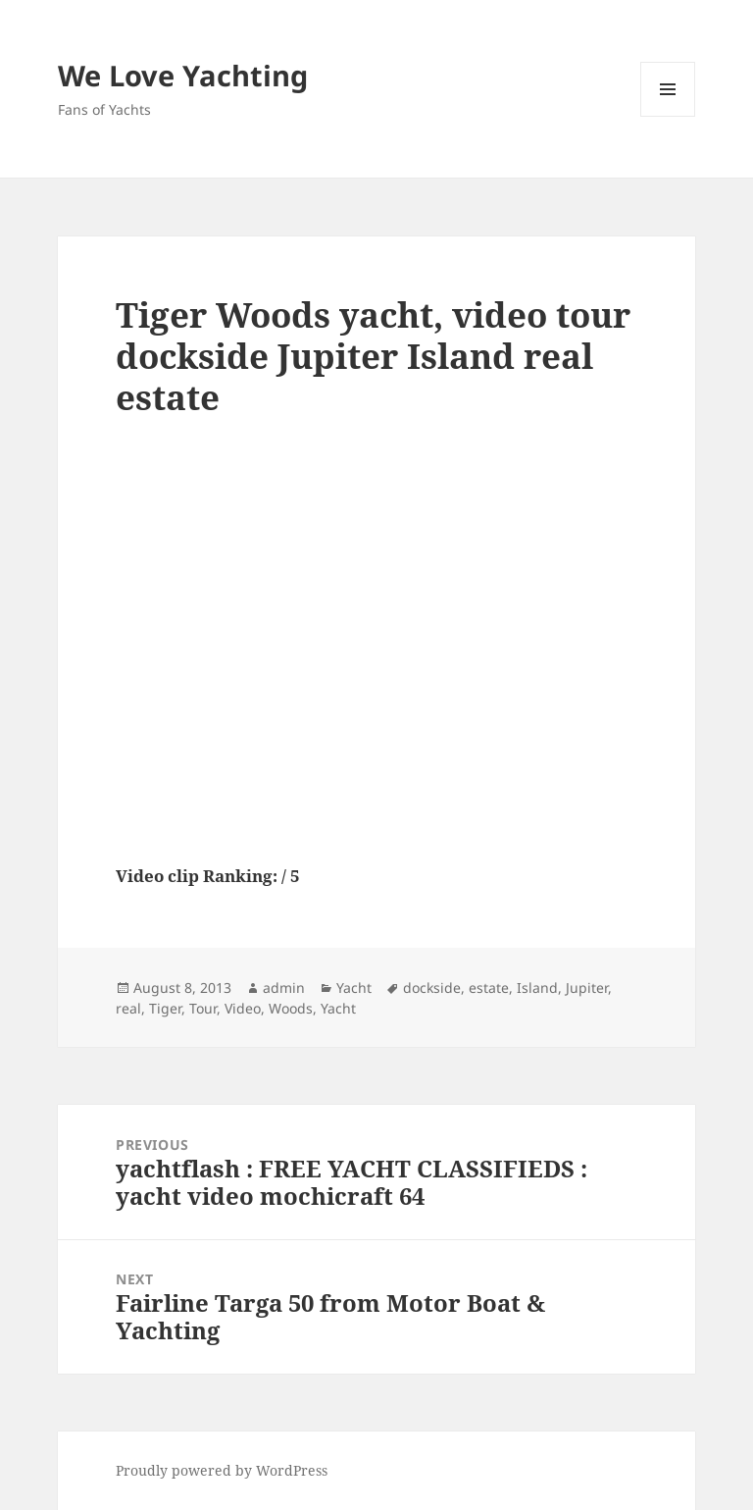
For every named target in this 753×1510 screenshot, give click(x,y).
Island (537, 987)
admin (284, 987)
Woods (291, 1008)
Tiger (165, 1008)
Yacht (354, 987)
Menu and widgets (668, 116)
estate (489, 987)
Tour (203, 1008)
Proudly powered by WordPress (221, 1470)
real (128, 1008)
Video (243, 1008)
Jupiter (587, 987)
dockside (432, 987)
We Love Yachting (183, 75)
